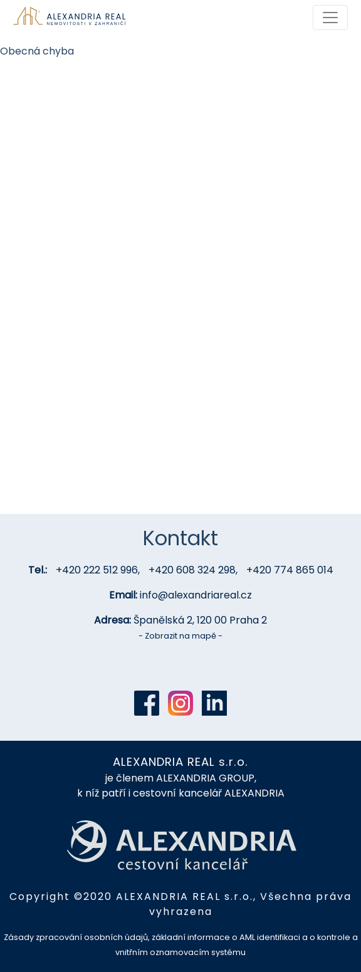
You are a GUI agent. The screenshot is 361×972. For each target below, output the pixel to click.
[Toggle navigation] (330, 17)
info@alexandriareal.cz (196, 595)
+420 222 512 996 (97, 570)
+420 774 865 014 (289, 570)
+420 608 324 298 (192, 570)
